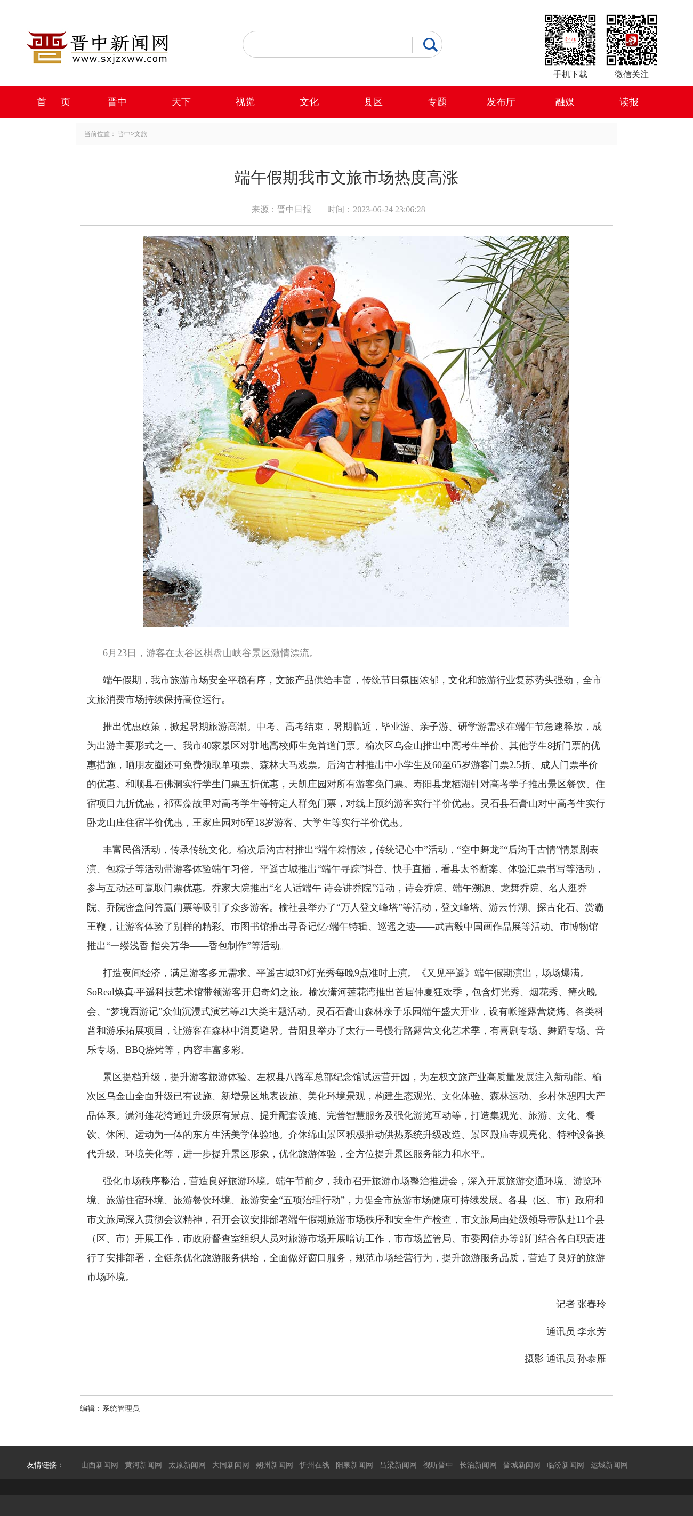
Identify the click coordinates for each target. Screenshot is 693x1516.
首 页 (53, 102)
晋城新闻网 (522, 1465)
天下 (181, 102)
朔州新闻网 (274, 1465)
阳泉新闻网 (354, 1465)
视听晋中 (438, 1465)
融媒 (565, 102)
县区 (373, 102)
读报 (629, 102)
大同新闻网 (230, 1465)
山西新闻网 (99, 1465)
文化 (309, 102)
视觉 (245, 102)
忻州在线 (314, 1465)
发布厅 (501, 102)
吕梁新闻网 (398, 1465)
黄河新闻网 (143, 1465)
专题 (437, 102)
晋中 (117, 102)
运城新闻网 (609, 1465)
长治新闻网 (478, 1465)
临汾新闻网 (565, 1465)
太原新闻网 (187, 1465)
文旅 (140, 134)
